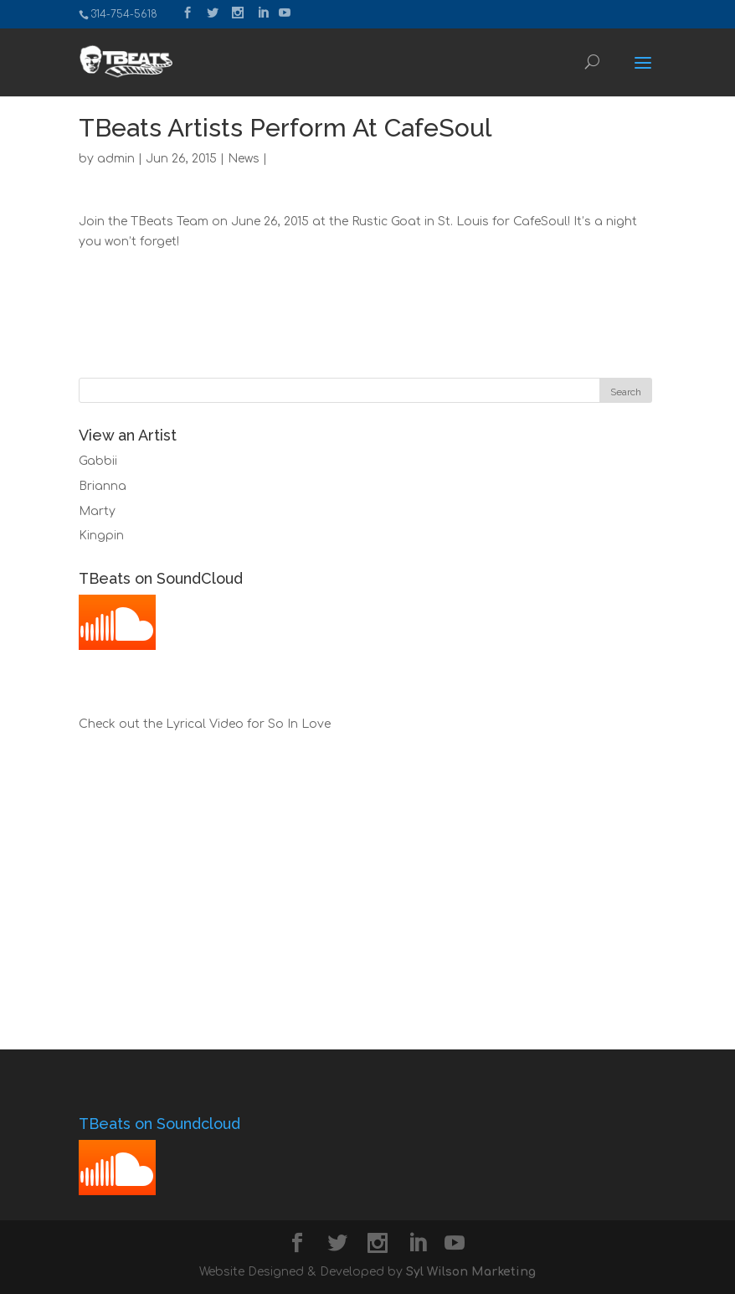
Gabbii (98, 461)
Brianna (102, 486)
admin (116, 158)
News (244, 158)
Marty (97, 511)
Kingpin (101, 535)
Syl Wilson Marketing (471, 1272)
